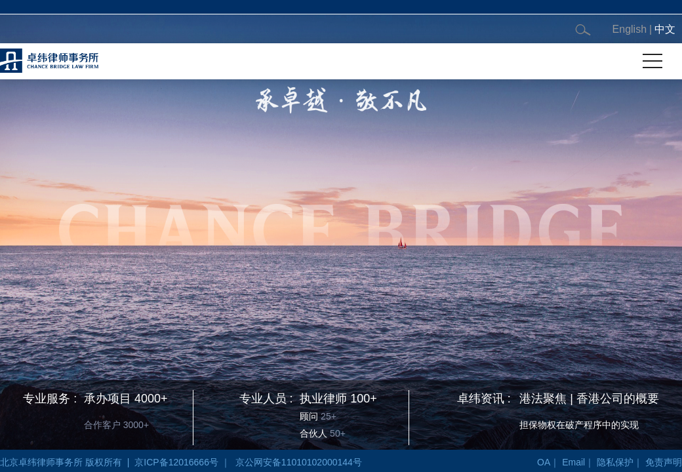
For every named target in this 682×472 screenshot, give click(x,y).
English (629, 29)
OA (543, 462)
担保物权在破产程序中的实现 (579, 425)
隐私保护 (615, 462)
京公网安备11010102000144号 (298, 462)
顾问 (309, 416)
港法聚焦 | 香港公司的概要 (589, 398)
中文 (664, 29)
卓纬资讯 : (484, 398)
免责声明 (663, 462)
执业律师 (323, 398)
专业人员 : (266, 398)
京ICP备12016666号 (176, 462)
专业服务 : (50, 398)
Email (573, 462)
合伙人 (313, 433)
